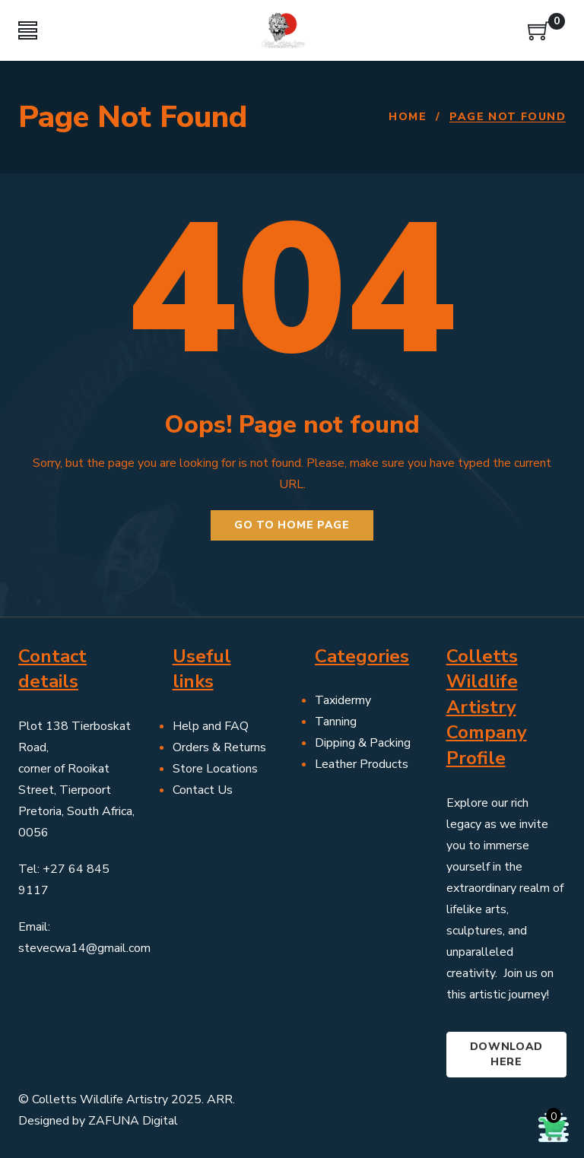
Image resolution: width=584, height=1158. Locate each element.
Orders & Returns (219, 747)
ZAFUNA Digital (133, 1120)
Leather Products (361, 764)
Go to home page (292, 525)
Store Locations (215, 768)
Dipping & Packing (363, 742)
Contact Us (203, 790)
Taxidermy (343, 700)
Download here (507, 1054)
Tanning (336, 721)
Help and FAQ (211, 726)
